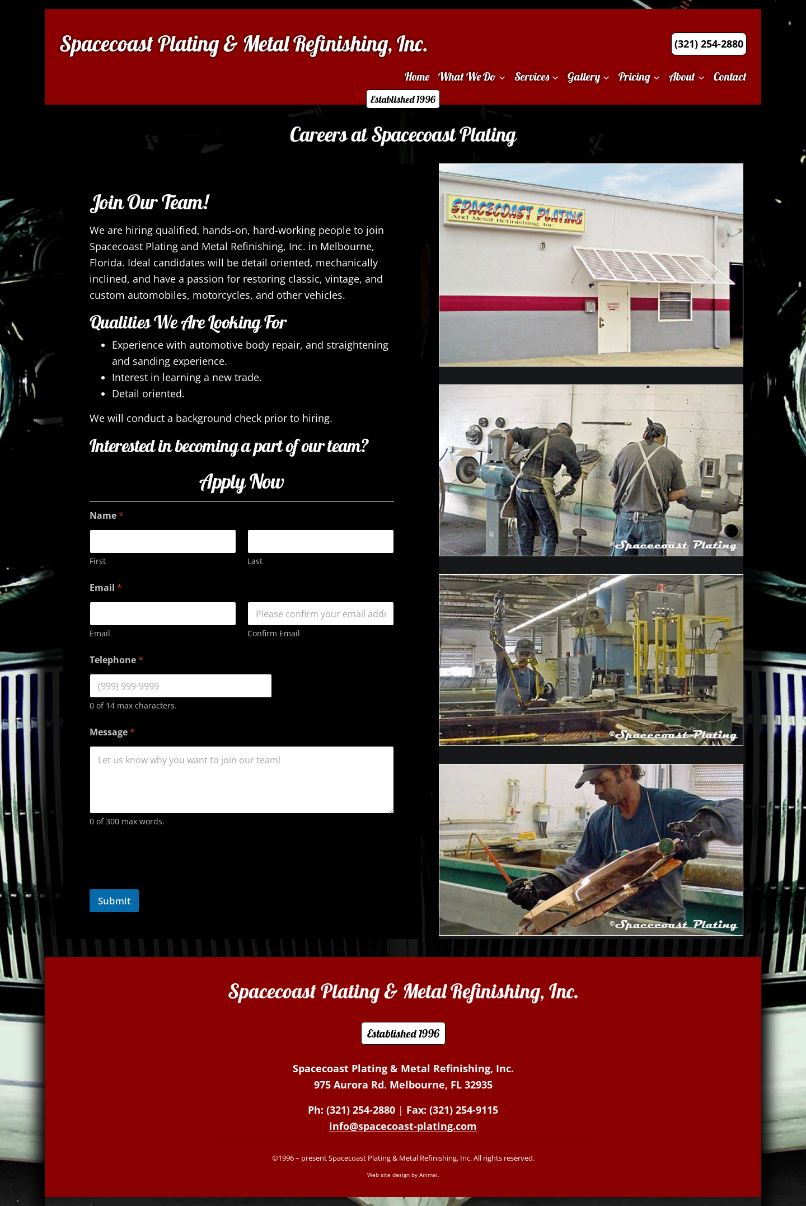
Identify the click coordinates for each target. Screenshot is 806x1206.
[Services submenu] (555, 76)
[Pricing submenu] (656, 76)
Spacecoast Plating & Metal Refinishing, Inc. (243, 43)
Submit (114, 900)
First (98, 561)
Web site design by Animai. (403, 1175)
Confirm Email (273, 633)
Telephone (116, 660)
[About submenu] (701, 76)
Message (112, 732)
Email (100, 633)
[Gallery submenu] (606, 76)
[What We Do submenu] (502, 76)
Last (255, 561)
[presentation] (175, 882)
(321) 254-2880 (360, 1109)
